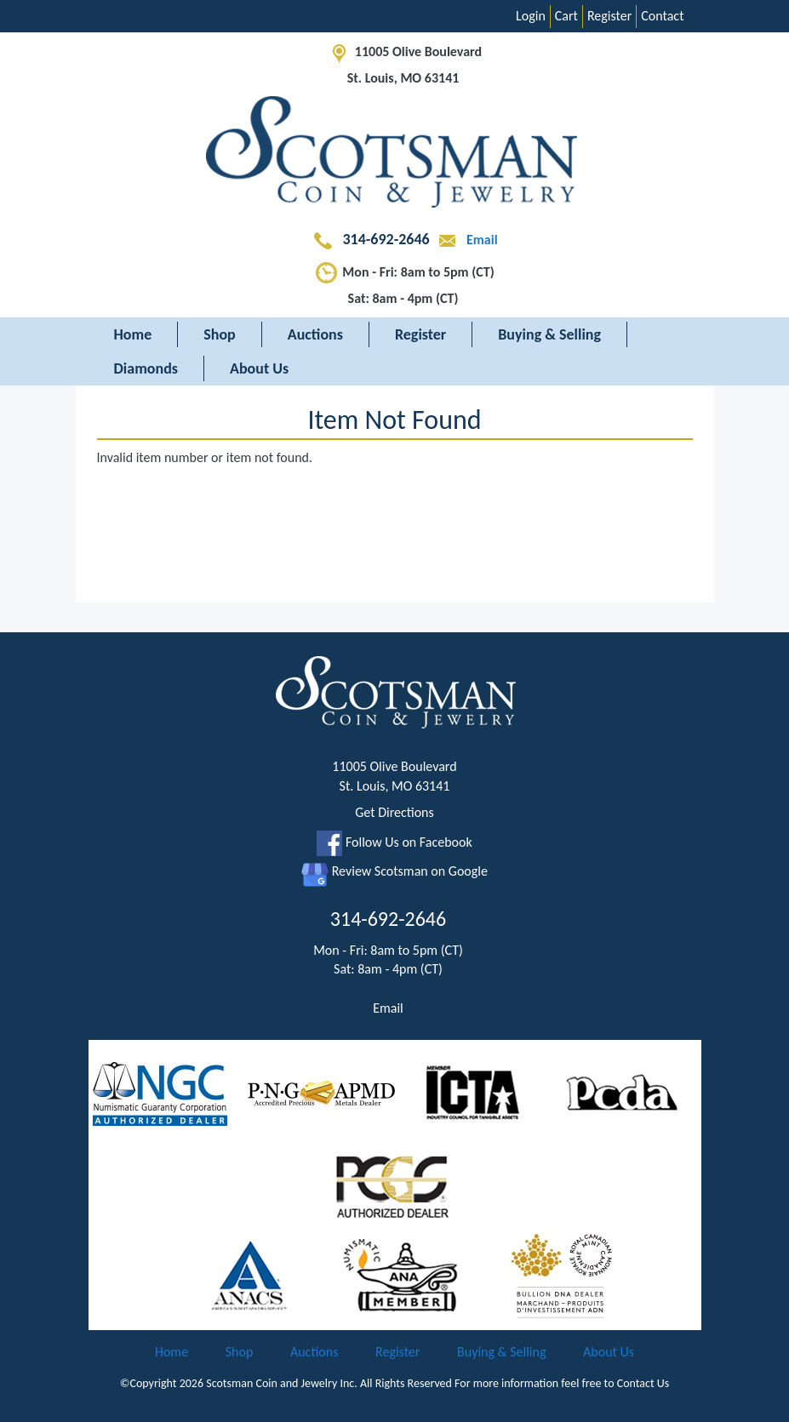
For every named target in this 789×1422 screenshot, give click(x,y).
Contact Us (643, 1383)
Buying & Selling (549, 334)
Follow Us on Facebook (394, 842)
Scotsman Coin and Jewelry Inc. (281, 1383)
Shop (219, 334)
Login (531, 16)
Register (609, 16)
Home (133, 334)
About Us (259, 368)
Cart (566, 16)
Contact (662, 16)
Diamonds (146, 368)
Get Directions (394, 812)
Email (464, 239)
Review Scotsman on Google (394, 871)
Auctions (315, 334)
